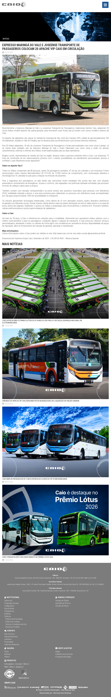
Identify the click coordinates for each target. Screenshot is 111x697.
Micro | (26, 664)
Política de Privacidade (14, 619)
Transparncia (9, 611)
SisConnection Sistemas (62, 693)
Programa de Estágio (63, 657)
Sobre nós (8, 600)
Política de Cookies (12, 622)
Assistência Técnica (62, 603)
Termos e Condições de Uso (16, 624)
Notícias (7, 654)
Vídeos (7, 657)
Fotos (6, 651)
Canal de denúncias (11, 644)
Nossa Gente (9, 608)
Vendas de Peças (62, 606)
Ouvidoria (7, 639)
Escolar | (19, 664)
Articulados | (9, 664)
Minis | (12, 667)
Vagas (57, 651)
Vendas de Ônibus (62, 600)
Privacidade (8, 642)
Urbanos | (19, 667)
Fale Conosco (9, 634)
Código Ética (9, 606)
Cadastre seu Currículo (64, 654)
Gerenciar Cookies (12, 627)
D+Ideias (7, 614)
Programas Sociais (11, 603)
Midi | (6, 667)
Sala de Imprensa (10, 636)
